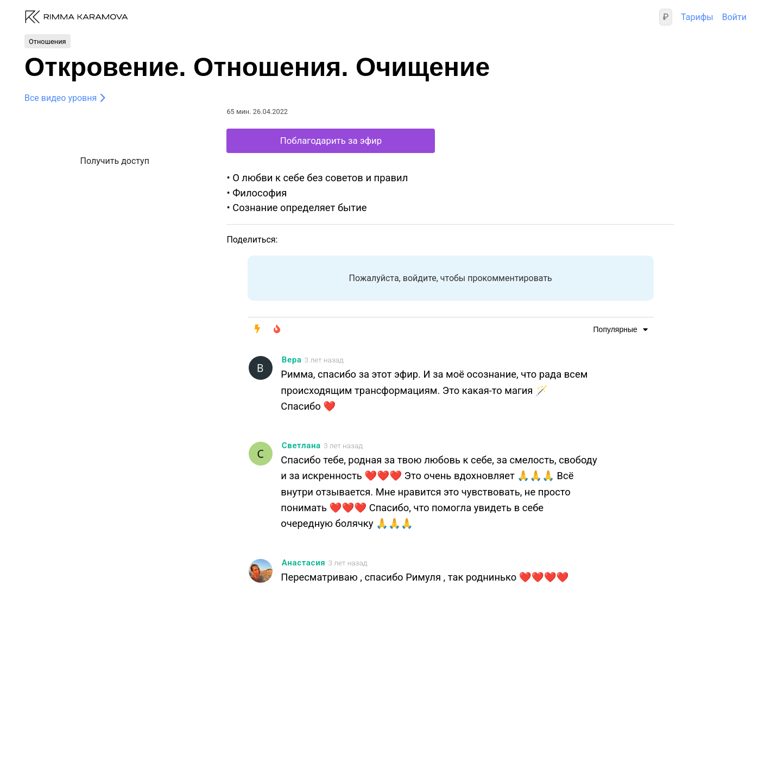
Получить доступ (114, 161)
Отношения (47, 41)
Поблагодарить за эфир (331, 140)
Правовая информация (71, 720)
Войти (734, 17)
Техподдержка (160, 720)
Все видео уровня (60, 98)
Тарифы (697, 17)
